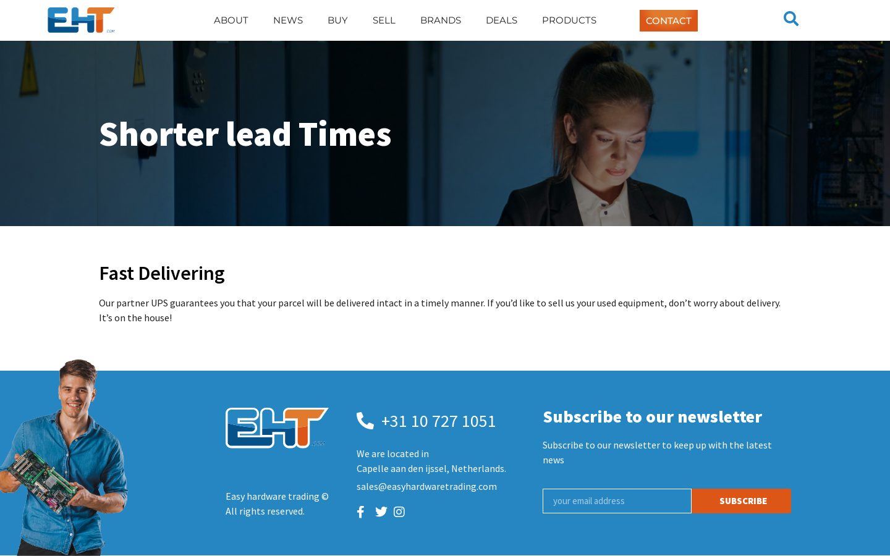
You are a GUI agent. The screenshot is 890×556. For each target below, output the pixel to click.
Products (569, 20)
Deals (501, 20)
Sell (384, 20)
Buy (338, 20)
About (231, 20)
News (288, 20)
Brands (440, 20)
